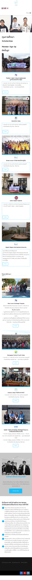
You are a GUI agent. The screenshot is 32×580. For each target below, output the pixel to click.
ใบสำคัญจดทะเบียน (6, 563)
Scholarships (7, 41)
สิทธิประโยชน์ (24, 563)
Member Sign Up (9, 46)
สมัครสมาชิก (16, 491)
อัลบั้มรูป (5, 50)
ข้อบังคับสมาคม (16, 563)
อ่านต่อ (5, 92)
